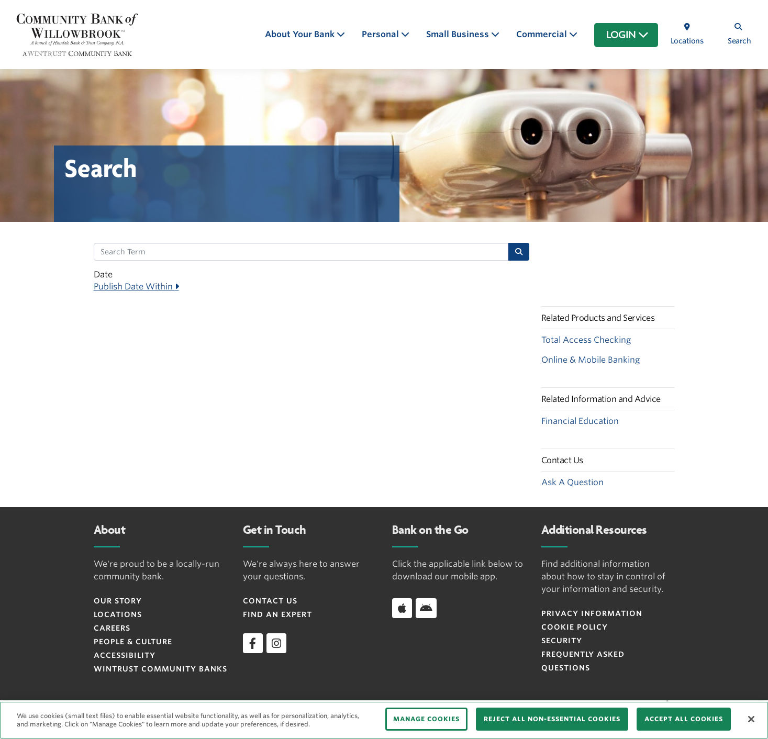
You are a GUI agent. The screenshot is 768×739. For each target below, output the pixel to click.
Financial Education (580, 421)
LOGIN (627, 35)
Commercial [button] (542, 34)
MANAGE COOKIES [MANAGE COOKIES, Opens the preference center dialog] (426, 719)
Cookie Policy (574, 627)
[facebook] (253, 643)
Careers (112, 628)
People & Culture (133, 641)
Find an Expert (277, 614)
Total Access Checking (586, 340)
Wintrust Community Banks (160, 669)
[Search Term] (301, 252)
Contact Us (270, 601)
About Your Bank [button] (301, 34)
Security (561, 640)
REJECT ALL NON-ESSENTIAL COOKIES (552, 719)
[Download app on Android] (426, 608)
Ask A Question (572, 482)
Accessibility (124, 655)
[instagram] (276, 643)
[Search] (518, 252)
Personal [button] (381, 34)
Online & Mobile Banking (590, 360)
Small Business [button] (458, 34)
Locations (118, 614)
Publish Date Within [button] (134, 287)
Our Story (118, 601)
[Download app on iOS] (402, 608)
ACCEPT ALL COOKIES (683, 719)
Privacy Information (591, 613)
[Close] (751, 719)
